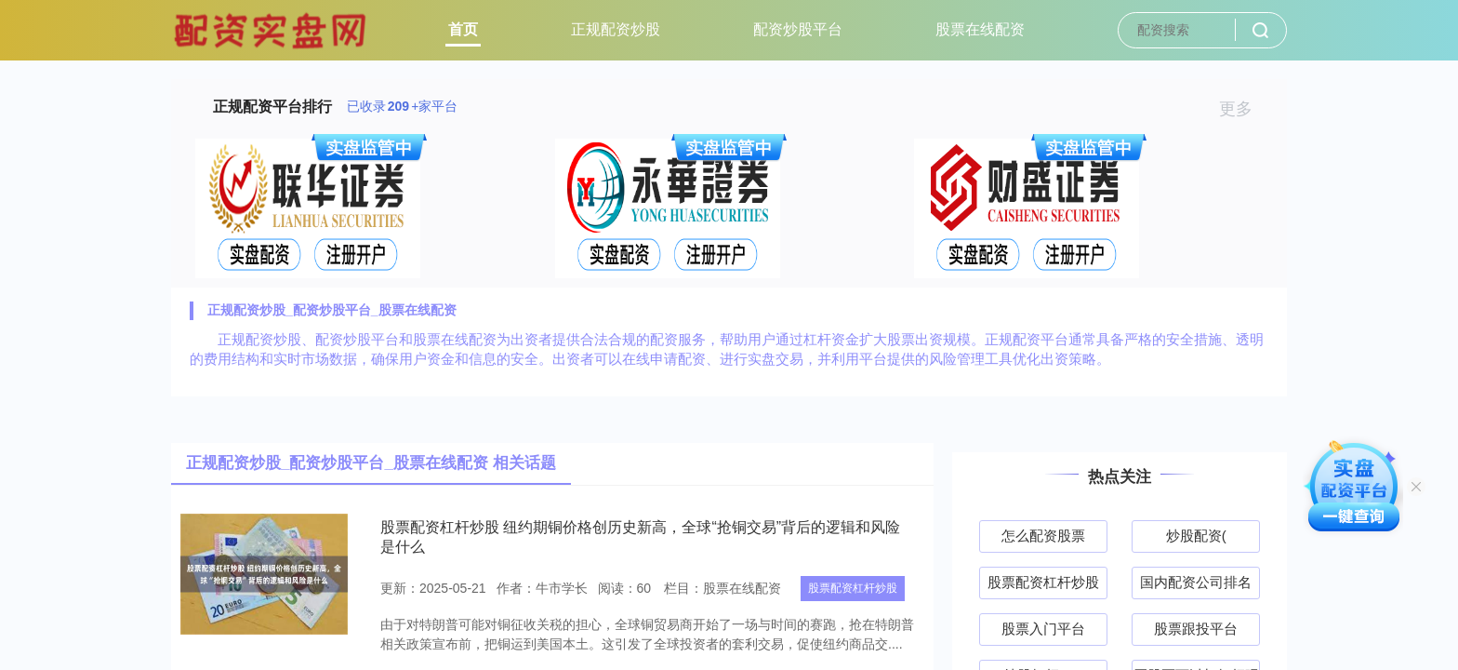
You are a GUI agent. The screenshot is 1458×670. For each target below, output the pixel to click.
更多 (1243, 109)
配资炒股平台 (797, 29)
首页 (463, 29)
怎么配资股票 (1043, 535)
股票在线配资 (980, 29)
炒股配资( (1196, 535)
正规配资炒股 (615, 29)
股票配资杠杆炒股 (852, 588)
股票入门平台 (1043, 628)
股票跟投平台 (1196, 628)
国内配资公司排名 (1196, 582)
